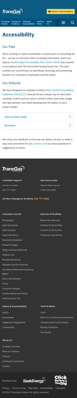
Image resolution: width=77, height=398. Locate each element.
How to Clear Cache (16, 116)
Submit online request (50, 185)
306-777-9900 (9, 190)
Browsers (10, 125)
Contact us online (10, 185)
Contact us (39, 143)
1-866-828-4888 (48, 190)
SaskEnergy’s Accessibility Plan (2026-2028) (35, 62)
